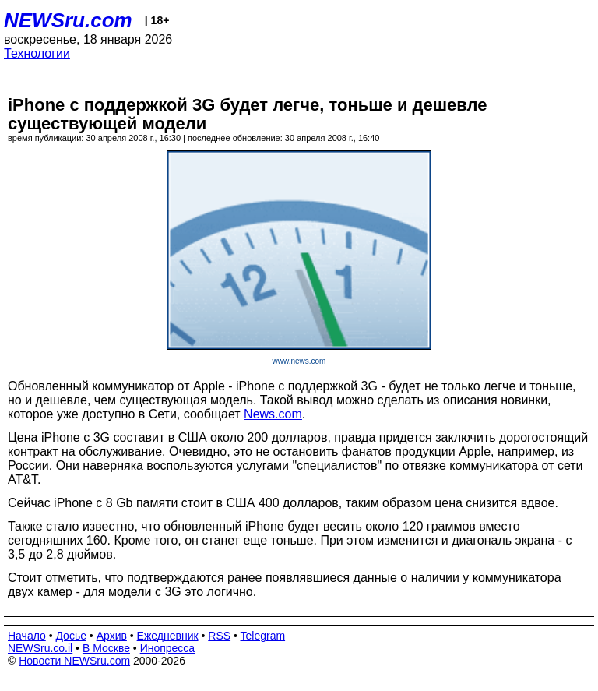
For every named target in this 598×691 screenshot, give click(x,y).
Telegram (263, 635)
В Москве (106, 648)
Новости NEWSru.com (74, 660)
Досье (70, 635)
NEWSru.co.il (40, 648)
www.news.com (299, 361)
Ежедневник (168, 635)
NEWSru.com (68, 20)
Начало (27, 635)
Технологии (37, 53)
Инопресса (167, 648)
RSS (219, 635)
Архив (112, 635)
